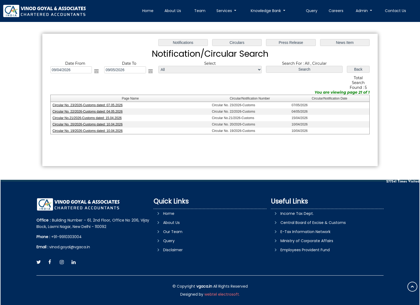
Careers (336, 10)
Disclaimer (173, 250)
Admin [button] (362, 10)
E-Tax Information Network (305, 232)
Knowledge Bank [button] (266, 10)
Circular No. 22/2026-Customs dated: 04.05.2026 (88, 111)
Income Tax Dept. (297, 213)
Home (147, 10)
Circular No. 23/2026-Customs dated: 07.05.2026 (88, 105)
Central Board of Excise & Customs (313, 222)
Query (311, 10)
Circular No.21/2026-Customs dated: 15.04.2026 (88, 118)
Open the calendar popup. (97, 71)
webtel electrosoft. (222, 294)
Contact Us (395, 10)
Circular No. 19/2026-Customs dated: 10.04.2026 (88, 130)
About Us (172, 10)
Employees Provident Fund (305, 250)
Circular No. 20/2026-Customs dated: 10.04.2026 (88, 124)
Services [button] (224, 10)
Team (199, 10)
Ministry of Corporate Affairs (306, 241)
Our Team (172, 232)
